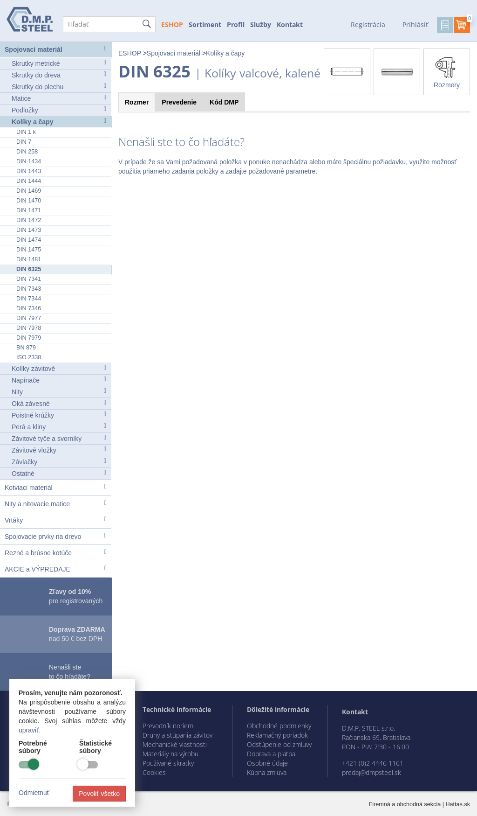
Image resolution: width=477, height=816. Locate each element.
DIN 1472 (28, 220)
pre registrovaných (75, 596)
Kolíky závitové (59, 368)
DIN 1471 (28, 210)
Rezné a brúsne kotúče (56, 553)
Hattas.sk (458, 804)
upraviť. (30, 730)
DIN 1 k (26, 132)
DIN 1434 (28, 161)
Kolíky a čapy (59, 122)
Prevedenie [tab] (179, 102)
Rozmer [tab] (137, 102)
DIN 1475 (28, 249)
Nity (59, 392)
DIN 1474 (28, 240)
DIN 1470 (28, 200)
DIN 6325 (28, 269)
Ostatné (59, 473)
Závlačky (59, 462)
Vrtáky (56, 520)
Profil (236, 24)
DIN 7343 (28, 289)
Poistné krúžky (59, 415)
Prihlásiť (415, 24)
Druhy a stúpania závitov (177, 735)
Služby (260, 24)
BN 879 (26, 347)
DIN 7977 (28, 318)
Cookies (154, 772)
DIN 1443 (28, 171)
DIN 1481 (28, 259)
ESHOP (172, 24)
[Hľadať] (109, 24)
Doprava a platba (271, 753)
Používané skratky (168, 763)
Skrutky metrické (59, 63)
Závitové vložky (59, 450)
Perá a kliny (59, 427)
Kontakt (290, 24)
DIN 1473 (28, 230)
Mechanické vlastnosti (175, 744)
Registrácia (368, 24)
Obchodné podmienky (279, 725)
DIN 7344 (28, 298)
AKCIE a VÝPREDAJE (56, 569)
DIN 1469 (28, 191)
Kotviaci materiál (56, 487)
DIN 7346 (28, 308)
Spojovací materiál (56, 49)
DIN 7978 (28, 328)
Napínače (59, 380)
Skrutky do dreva (59, 75)
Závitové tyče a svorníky (59, 438)
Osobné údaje (267, 763)
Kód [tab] (224, 102)
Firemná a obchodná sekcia (405, 804)
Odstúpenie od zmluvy (279, 744)
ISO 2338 (28, 357)
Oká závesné (59, 403)
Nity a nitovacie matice (56, 504)
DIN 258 (27, 151)
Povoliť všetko (99, 793)
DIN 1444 (28, 181)
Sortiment (205, 24)
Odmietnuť (34, 792)
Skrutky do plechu (59, 87)
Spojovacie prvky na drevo (56, 536)
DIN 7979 (28, 338)
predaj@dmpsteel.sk (371, 772)
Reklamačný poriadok (277, 735)
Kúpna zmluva (266, 772)
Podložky (59, 110)
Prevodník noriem (168, 725)
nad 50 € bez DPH (77, 634)
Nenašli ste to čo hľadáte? (69, 671)
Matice (59, 98)
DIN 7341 (28, 279)
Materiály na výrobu (170, 753)
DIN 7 (23, 142)
